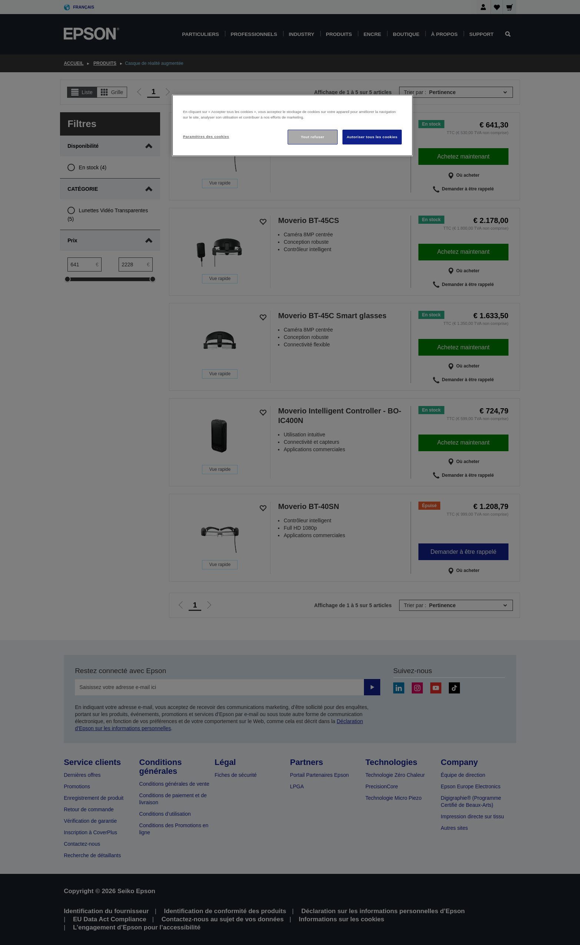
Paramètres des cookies (206, 136)
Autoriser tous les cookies (372, 137)
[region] (292, 125)
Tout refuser (312, 137)
